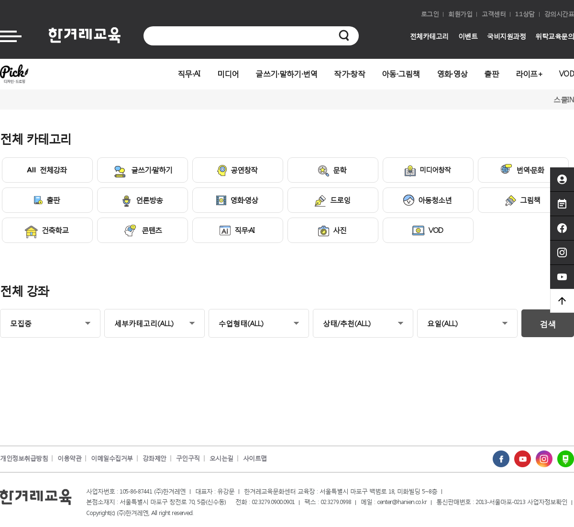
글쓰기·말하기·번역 (286, 73)
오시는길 (221, 458)
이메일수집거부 (112, 458)
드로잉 (332, 201)
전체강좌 (46, 170)
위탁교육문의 (554, 36)
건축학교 (46, 231)
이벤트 (468, 36)
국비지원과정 (506, 36)
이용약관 (69, 458)
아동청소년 (427, 200)
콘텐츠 (142, 230)
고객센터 (494, 14)
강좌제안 (154, 458)
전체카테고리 (429, 36)
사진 (332, 231)
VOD (566, 73)
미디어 (228, 73)
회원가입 (460, 14)
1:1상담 (525, 14)
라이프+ (529, 73)
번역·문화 (522, 169)
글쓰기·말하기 (142, 171)
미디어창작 (428, 170)
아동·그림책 (401, 73)
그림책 (522, 200)
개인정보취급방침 (24, 458)
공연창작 (237, 170)
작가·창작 (349, 73)
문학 (332, 170)
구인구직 (188, 458)
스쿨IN (563, 99)
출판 (491, 73)
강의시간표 (559, 14)
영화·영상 (452, 73)
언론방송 (142, 201)
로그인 (430, 14)
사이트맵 (255, 458)
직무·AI (188, 73)
